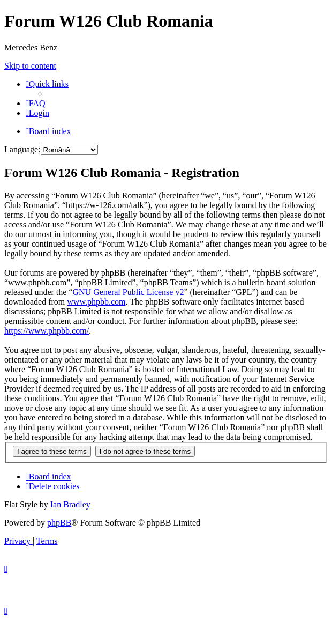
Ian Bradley (70, 504)
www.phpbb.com (96, 301)
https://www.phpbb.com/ (46, 330)
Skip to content (30, 65)
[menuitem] (36, 103)
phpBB (59, 522)
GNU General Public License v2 (128, 292)
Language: (22, 149)
